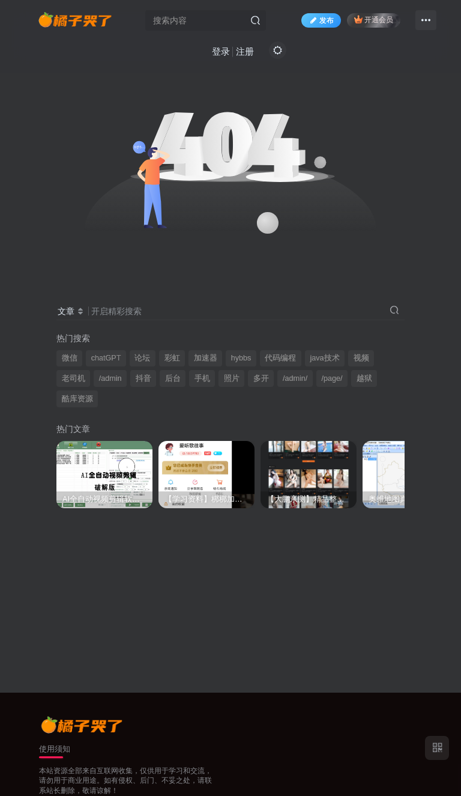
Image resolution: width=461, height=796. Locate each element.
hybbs (241, 358)
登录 (221, 51)
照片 (232, 378)
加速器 (205, 358)
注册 (245, 51)
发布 (321, 20)
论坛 (142, 358)
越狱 (364, 378)
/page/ (331, 378)
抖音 (143, 378)
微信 (69, 358)
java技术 (325, 358)
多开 (261, 378)
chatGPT (106, 358)
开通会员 (373, 19)
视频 (361, 358)
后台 (173, 378)
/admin (110, 378)
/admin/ (295, 378)
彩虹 (172, 358)
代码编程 (280, 358)
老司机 (73, 378)
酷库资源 (77, 399)
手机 (202, 378)
